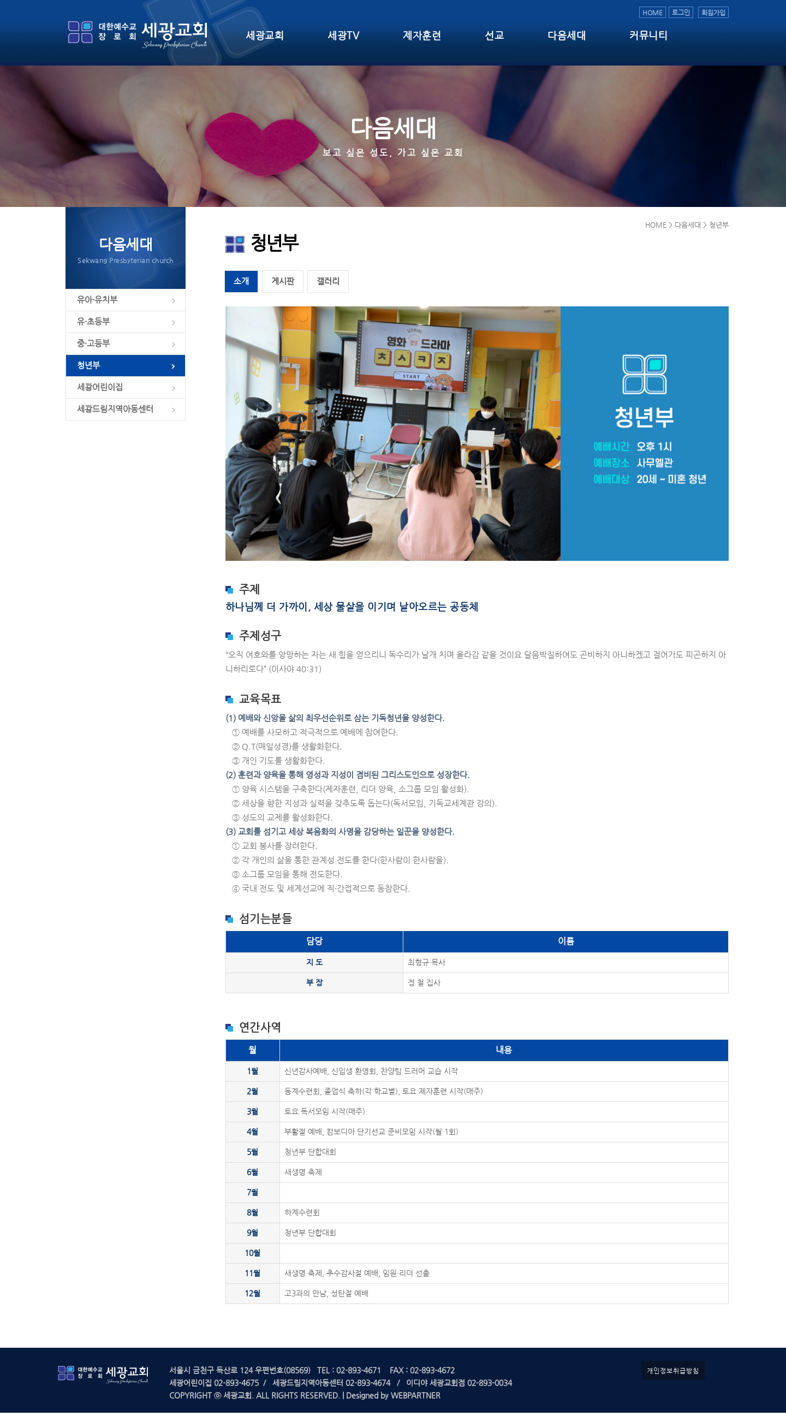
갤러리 (328, 284)
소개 (241, 284)
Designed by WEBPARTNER (392, 1398)
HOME (652, 12)
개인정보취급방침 (673, 1374)
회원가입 (713, 12)
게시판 (282, 284)
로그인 (681, 12)
